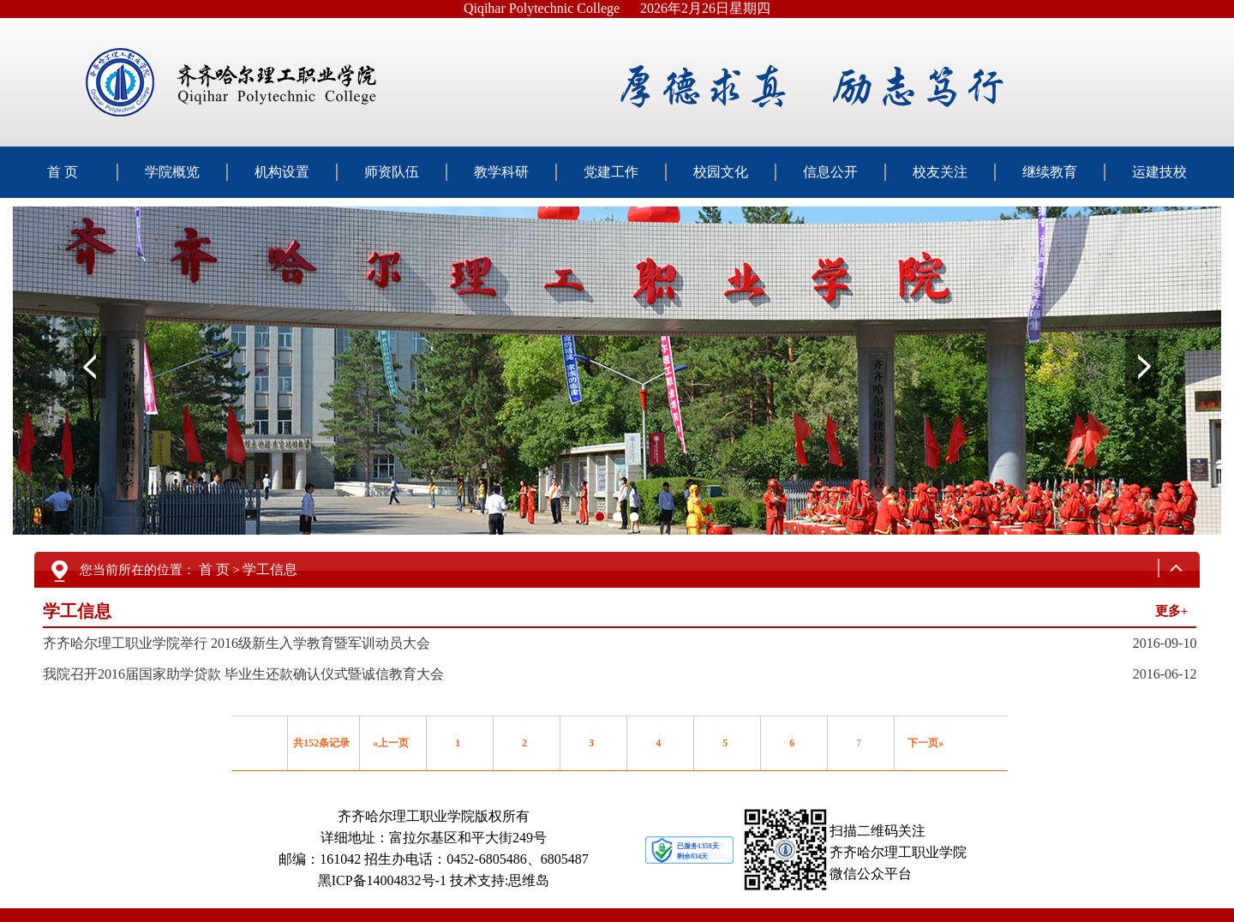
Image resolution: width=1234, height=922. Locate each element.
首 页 (62, 172)
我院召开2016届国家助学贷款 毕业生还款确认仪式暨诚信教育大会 (243, 674)
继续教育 (1049, 172)
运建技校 (1159, 172)
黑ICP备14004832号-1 (382, 880)
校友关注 (940, 172)
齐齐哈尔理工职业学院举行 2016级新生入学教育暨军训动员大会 (236, 643)
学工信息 (270, 569)
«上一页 (391, 743)
